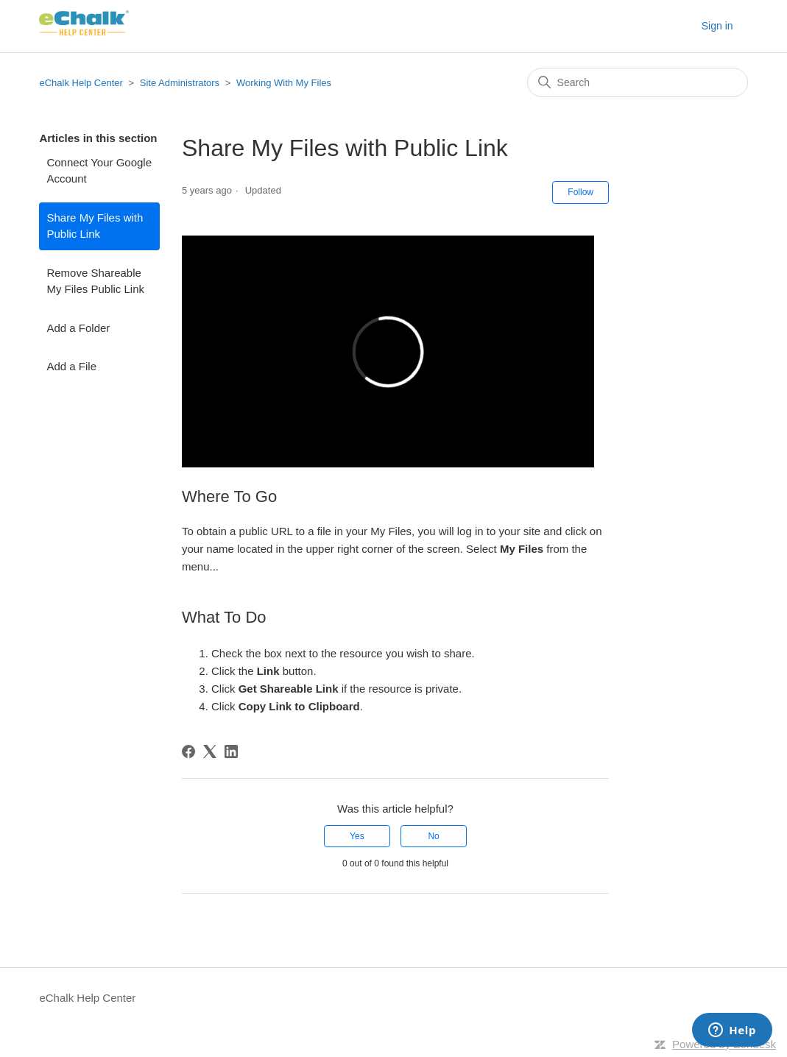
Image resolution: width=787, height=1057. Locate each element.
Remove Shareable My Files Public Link (95, 281)
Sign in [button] (717, 26)
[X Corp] (209, 751)
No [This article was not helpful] (433, 836)
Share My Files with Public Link (94, 226)
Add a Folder (78, 328)
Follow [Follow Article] (580, 192)
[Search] (637, 82)
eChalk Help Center (80, 82)
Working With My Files (283, 82)
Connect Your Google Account (99, 170)
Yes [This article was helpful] (357, 836)
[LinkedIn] (231, 751)
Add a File (71, 366)
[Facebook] (188, 751)
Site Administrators (181, 82)
